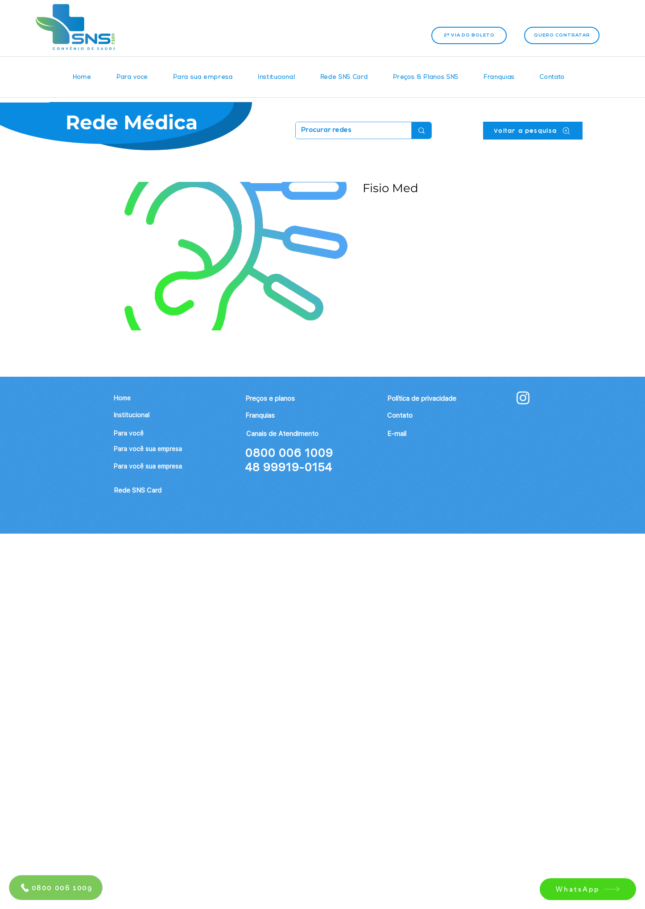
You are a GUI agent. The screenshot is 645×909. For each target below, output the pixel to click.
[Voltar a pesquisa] (533, 131)
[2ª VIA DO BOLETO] (469, 35)
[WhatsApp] (588, 889)
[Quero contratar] (562, 35)
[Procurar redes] (347, 130)
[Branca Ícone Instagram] (523, 398)
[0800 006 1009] (56, 887)
